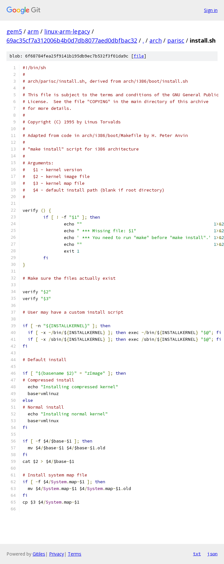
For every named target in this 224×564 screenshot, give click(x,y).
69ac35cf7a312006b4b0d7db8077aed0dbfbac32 (71, 40)
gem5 (14, 31)
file (139, 56)
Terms (74, 554)
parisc (175, 40)
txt (197, 554)
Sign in (211, 10)
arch (155, 40)
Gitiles (39, 554)
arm (33, 31)
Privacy (56, 554)
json (212, 554)
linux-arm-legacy (67, 31)
